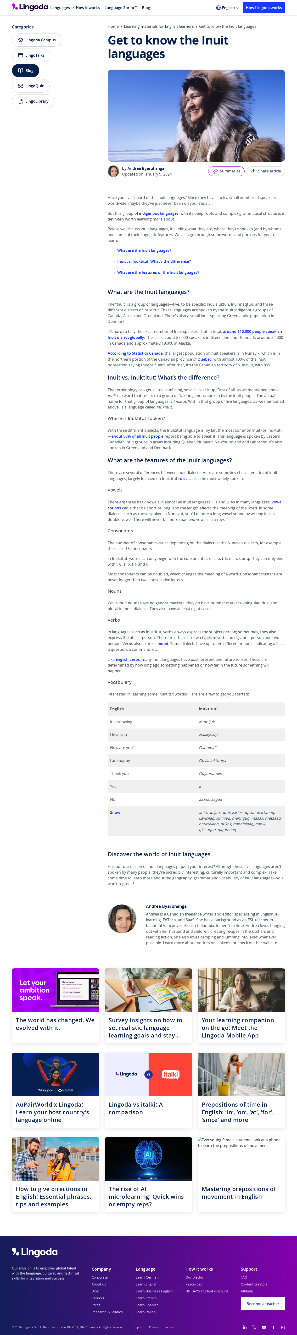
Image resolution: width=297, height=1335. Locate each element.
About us (99, 1284)
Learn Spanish (147, 1305)
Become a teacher (263, 1303)
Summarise (226, 171)
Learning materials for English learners (159, 26)
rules (182, 478)
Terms (168, 1327)
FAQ (244, 1277)
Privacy (154, 1327)
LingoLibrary (33, 101)
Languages (60, 7)
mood (162, 643)
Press (96, 1305)
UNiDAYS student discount (206, 1291)
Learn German (147, 1277)
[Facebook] (273, 1327)
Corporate (100, 1277)
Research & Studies (107, 1312)
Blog (146, 7)
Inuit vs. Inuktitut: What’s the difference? (154, 261)
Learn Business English (154, 1291)
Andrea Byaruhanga (146, 168)
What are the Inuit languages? (144, 250)
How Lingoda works (264, 7)
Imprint (138, 1327)
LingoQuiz (31, 86)
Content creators (254, 1284)
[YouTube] (264, 1327)
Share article (266, 171)
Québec (204, 359)
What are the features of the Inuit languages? (158, 272)
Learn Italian (146, 1312)
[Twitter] (254, 1327)
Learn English (146, 1284)
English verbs (128, 659)
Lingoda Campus (37, 40)
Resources (193, 1284)
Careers (98, 1298)
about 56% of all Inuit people (137, 436)
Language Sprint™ (121, 7)
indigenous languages (159, 213)
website (270, 943)
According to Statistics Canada (135, 353)
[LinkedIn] (244, 1327)
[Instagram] (283, 1327)
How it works (88, 7)
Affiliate (247, 1291)
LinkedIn (224, 943)
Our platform (196, 1277)
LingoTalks (31, 55)
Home (113, 26)
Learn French (146, 1298)
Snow (115, 812)
